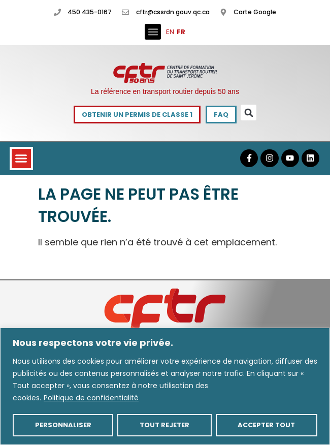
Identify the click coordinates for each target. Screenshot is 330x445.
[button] (153, 32)
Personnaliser (63, 425)
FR (181, 32)
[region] (165, 386)
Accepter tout (266, 425)
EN (170, 32)
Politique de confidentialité (91, 398)
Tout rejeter (164, 425)
